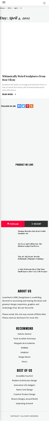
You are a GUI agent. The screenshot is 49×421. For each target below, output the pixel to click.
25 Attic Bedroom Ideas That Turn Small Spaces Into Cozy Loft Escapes (32, 270)
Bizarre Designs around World (24, 399)
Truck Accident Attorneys (24, 338)
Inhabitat (24, 352)
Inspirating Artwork (24, 403)
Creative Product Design (24, 394)
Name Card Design (24, 389)
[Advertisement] (24, 133)
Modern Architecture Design (24, 380)
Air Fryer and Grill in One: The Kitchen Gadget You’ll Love (30, 245)
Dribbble (24, 347)
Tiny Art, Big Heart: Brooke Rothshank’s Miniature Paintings (31, 257)
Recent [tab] (36, 224)
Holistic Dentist (24, 334)
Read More (9, 94)
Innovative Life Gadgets (24, 385)
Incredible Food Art (24, 376)
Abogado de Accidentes (24, 343)
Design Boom (24, 357)
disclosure (21, 317)
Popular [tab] (13, 224)
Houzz (24, 361)
